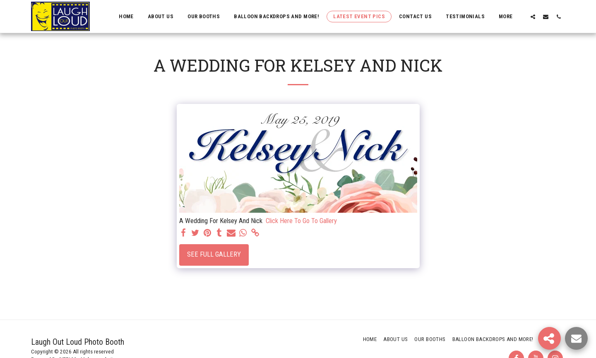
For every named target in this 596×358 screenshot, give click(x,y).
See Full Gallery (214, 254)
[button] (533, 16)
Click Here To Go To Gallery (301, 221)
